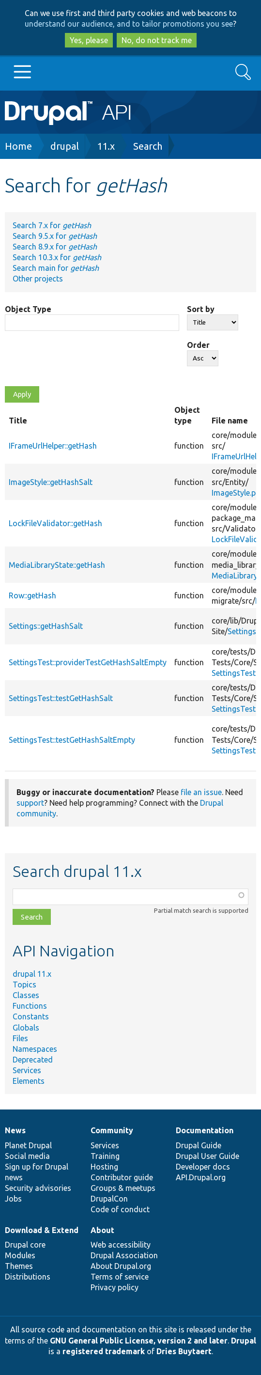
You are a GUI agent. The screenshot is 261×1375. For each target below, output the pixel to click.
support (30, 802)
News (15, 1130)
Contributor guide (122, 1177)
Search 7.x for (52, 225)
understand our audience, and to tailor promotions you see (129, 23)
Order (198, 345)
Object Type (28, 309)
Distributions (27, 1276)
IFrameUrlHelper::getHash (53, 445)
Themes (19, 1266)
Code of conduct (120, 1209)
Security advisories (38, 1188)
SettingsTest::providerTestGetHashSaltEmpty (88, 662)
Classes (26, 995)
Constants (31, 1016)
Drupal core (25, 1244)
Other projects (38, 278)
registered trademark (103, 1351)
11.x (106, 146)
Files (20, 1038)
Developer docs (203, 1166)
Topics (24, 984)
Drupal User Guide (207, 1156)
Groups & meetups (123, 1188)
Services (27, 1070)
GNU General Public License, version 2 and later (139, 1340)
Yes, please (89, 40)
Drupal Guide (198, 1145)
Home (18, 146)
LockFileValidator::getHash (55, 523)
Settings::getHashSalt (46, 626)
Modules (20, 1255)
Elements (29, 1081)
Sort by (201, 309)
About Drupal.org (121, 1266)
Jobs (13, 1198)
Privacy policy (114, 1287)
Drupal (243, 1340)
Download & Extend (41, 1230)
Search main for (56, 268)
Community (112, 1130)
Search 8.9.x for (55, 246)
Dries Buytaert (184, 1351)
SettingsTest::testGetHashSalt (61, 698)
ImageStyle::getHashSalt (50, 482)
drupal (64, 146)
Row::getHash (32, 595)
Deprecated (33, 1059)
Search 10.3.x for (57, 257)
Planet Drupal (28, 1145)
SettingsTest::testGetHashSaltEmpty (72, 739)
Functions (30, 1005)
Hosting (104, 1166)
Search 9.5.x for (55, 236)
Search (147, 146)
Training (105, 1156)
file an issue (201, 792)
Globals (26, 1027)
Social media (27, 1156)
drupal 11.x (32, 973)
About (102, 1230)
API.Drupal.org (201, 1177)
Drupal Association (124, 1255)
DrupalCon (109, 1198)
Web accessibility (121, 1244)
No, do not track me (157, 40)
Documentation (204, 1130)
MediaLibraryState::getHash (57, 565)
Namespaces (35, 1049)
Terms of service (120, 1276)
